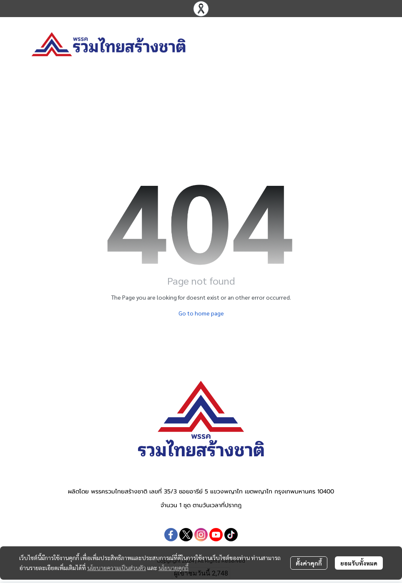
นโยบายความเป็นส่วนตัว (116, 567)
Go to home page (201, 313)
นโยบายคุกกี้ (173, 567)
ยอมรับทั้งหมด (358, 563)
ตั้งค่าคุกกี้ (309, 563)
